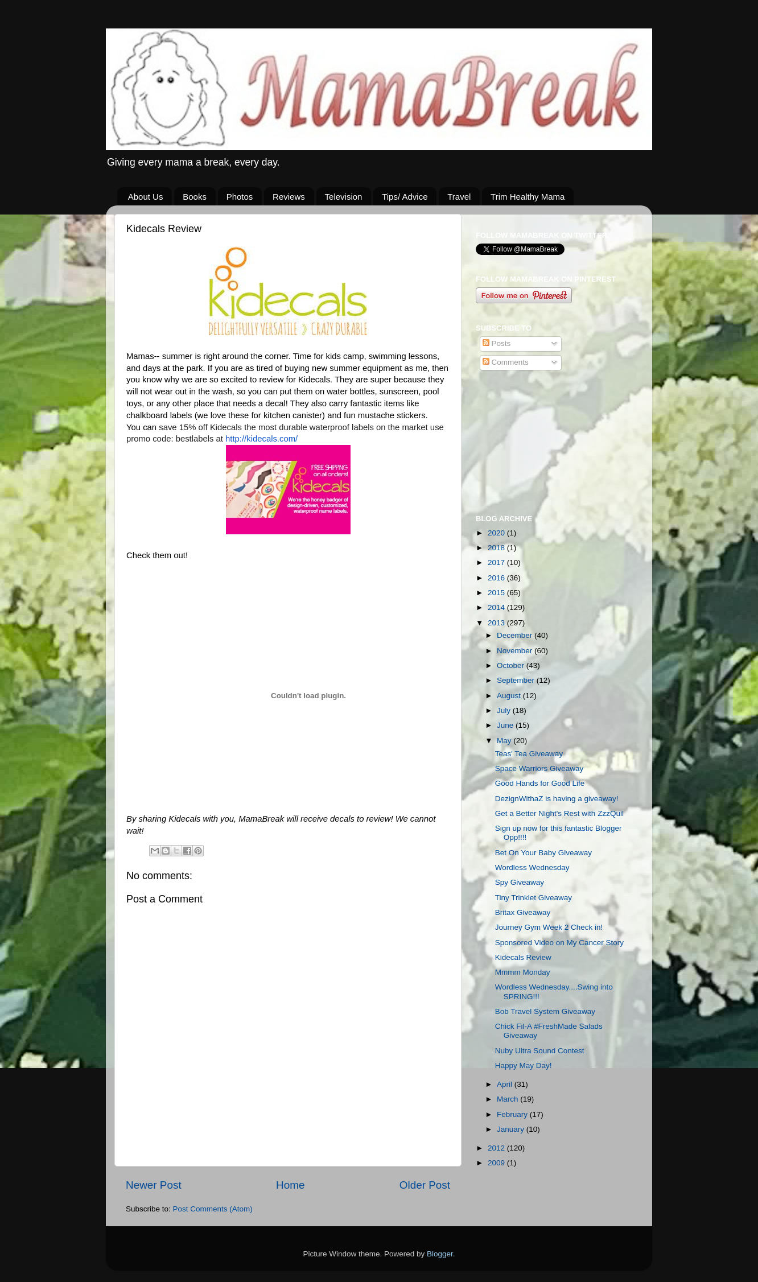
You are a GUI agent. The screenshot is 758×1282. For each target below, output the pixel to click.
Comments (506, 362)
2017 (497, 562)
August (510, 695)
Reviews (289, 196)
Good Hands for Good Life (540, 783)
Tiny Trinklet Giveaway (533, 897)
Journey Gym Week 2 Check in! (549, 927)
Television (343, 196)
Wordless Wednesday (532, 867)
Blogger (440, 1254)
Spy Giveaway (519, 882)
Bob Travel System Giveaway (545, 1011)
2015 (497, 592)
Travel (459, 196)
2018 (497, 547)
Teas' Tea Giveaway (529, 753)
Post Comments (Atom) (213, 1209)
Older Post (424, 1185)
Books (195, 196)
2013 (497, 623)
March (508, 1099)
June (506, 725)
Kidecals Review (523, 957)
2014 (497, 607)
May (505, 740)
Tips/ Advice (404, 196)
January (511, 1129)
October (511, 665)
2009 (497, 1163)
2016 (497, 578)
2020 (497, 533)
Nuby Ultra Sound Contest (539, 1050)
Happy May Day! (523, 1065)
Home (290, 1185)
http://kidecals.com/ (261, 438)
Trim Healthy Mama (528, 196)
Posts (497, 343)
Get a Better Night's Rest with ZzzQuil (559, 813)
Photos (239, 196)
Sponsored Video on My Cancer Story (559, 942)
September (517, 680)
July (505, 710)
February (513, 1114)
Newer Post (154, 1185)
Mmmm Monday (522, 972)
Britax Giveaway (523, 912)
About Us (145, 196)
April (505, 1084)
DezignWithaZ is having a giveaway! (557, 798)
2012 (497, 1148)
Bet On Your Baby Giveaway (543, 852)
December (515, 635)
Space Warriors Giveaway (539, 768)
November (515, 650)
